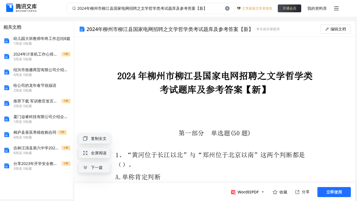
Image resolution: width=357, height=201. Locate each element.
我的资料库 (317, 8)
